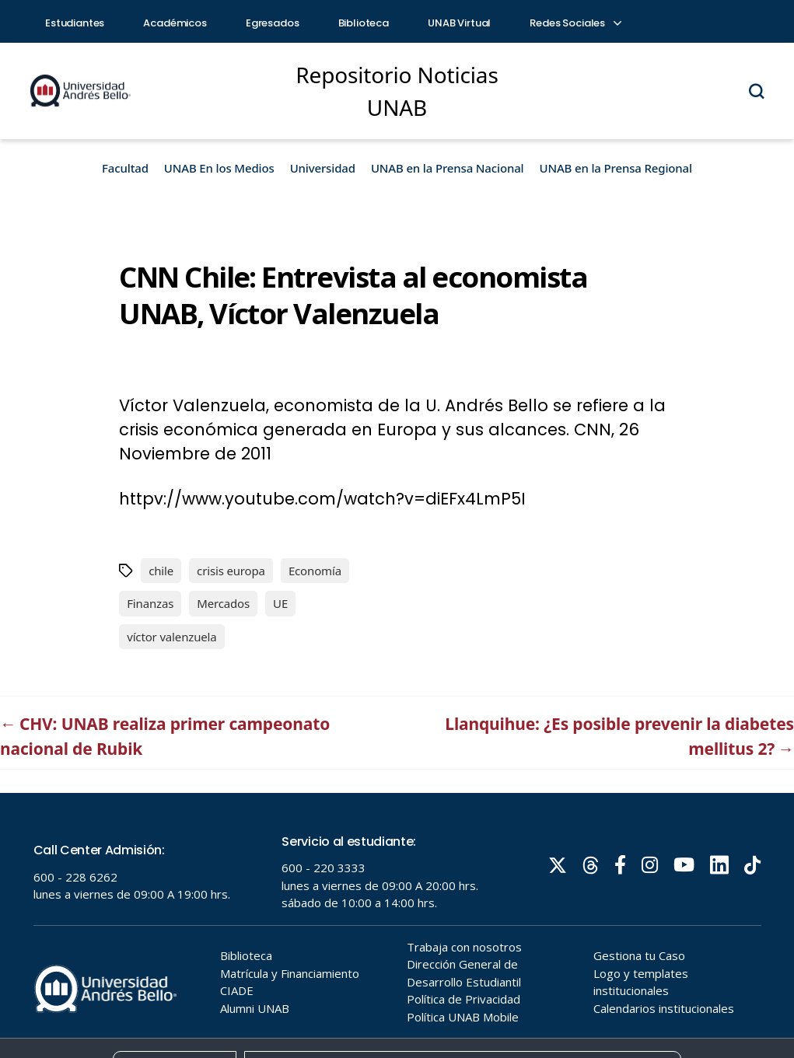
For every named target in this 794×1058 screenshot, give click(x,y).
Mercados (223, 603)
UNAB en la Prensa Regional (616, 168)
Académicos (175, 23)
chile (161, 570)
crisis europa (231, 570)
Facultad (125, 168)
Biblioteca (364, 23)
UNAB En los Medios (219, 168)
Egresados (272, 23)
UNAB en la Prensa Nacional (447, 168)
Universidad (322, 168)
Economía (315, 570)
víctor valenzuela (171, 636)
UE (280, 603)
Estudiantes (74, 23)
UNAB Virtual (459, 23)
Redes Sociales (575, 23)
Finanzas (150, 603)
